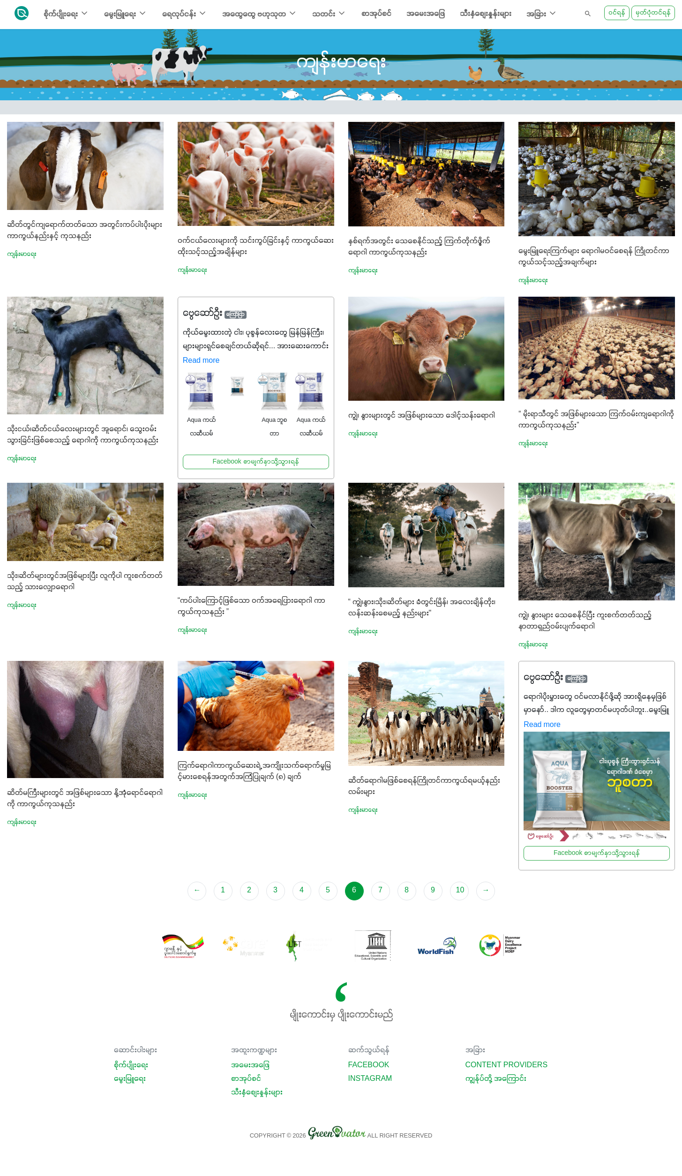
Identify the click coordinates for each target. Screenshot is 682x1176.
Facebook (369, 1065)
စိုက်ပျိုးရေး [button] (66, 13)
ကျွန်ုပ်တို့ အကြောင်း (495, 1079)
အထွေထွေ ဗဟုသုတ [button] (259, 13)
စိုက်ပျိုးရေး (131, 1065)
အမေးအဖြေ (425, 14)
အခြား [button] (541, 13)
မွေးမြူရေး (130, 1079)
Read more (201, 361)
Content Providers (506, 1065)
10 (460, 890)
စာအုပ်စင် (376, 14)
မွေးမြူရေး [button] (125, 13)
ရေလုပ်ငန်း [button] (184, 13)
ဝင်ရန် (616, 13)
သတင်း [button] (329, 13)
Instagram (370, 1079)
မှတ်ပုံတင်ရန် (653, 13)
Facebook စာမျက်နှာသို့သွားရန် (255, 462)
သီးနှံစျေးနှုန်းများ (485, 14)
